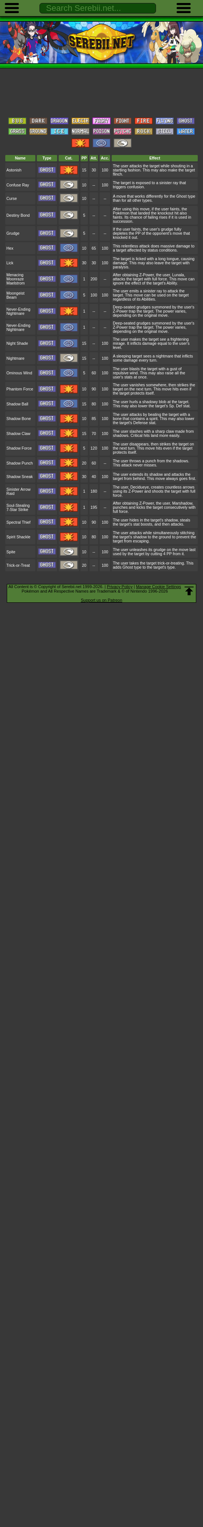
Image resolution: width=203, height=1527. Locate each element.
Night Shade (17, 343)
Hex (10, 248)
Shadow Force (19, 448)
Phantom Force (19, 389)
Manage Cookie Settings (158, 586)
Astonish (13, 170)
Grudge (13, 233)
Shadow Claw (18, 434)
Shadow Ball (17, 404)
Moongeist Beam (15, 295)
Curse (11, 199)
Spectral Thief (18, 522)
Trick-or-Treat (18, 565)
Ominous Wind (19, 373)
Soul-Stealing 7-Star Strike (18, 508)
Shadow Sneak (19, 477)
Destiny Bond (18, 215)
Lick (10, 263)
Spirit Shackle (18, 537)
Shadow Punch (19, 463)
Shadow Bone (18, 419)
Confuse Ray (17, 185)
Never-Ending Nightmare (18, 311)
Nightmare (15, 358)
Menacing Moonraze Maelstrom (15, 279)
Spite (10, 552)
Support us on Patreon (101, 600)
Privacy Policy (119, 586)
